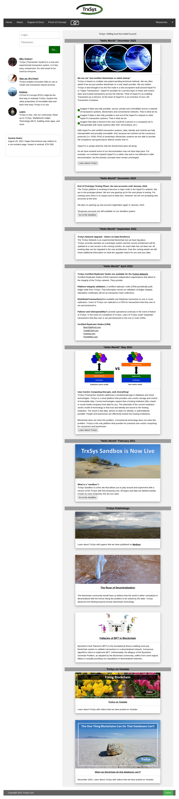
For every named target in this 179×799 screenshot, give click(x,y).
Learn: (22, 112)
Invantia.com (89, 333)
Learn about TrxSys (88, 163)
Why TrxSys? (25, 59)
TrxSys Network (140, 274)
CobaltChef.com (90, 330)
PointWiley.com (90, 337)
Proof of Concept (57, 22)
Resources (164, 22)
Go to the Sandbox (87, 215)
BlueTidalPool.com (92, 327)
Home (9, 22)
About (20, 22)
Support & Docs (35, 22)
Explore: (23, 92)
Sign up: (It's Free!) (28, 78)
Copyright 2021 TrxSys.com (21, 792)
